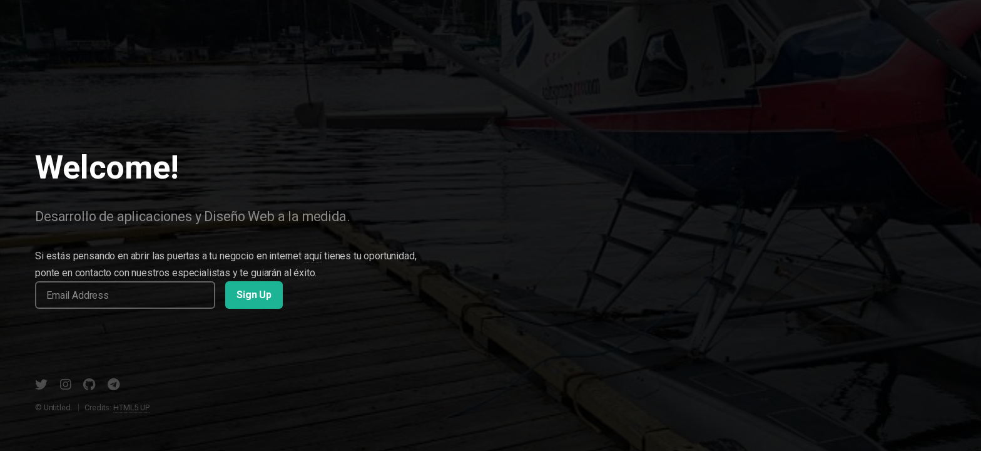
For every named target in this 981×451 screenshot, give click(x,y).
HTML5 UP (131, 407)
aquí (313, 256)
